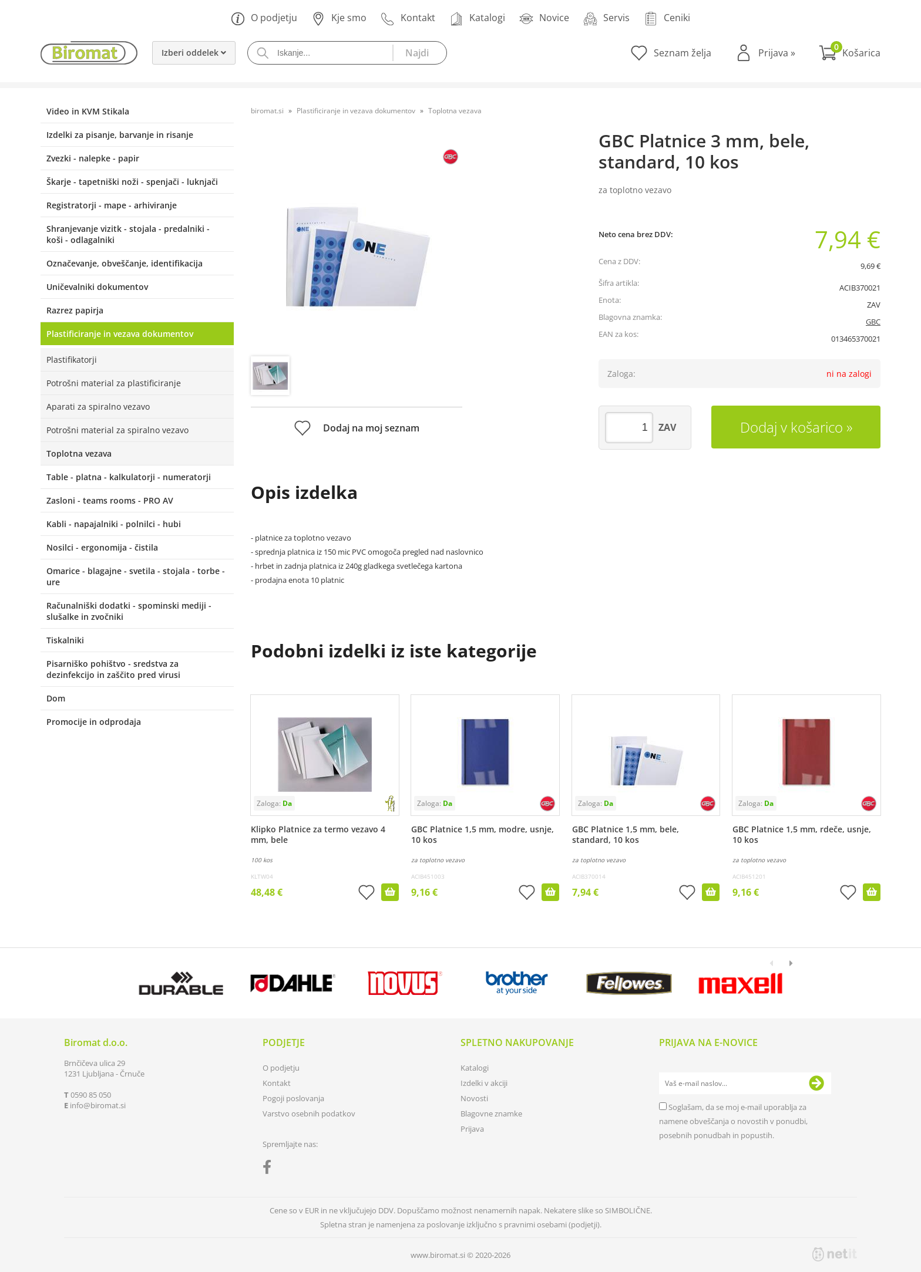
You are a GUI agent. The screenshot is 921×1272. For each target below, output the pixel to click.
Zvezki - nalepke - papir (92, 158)
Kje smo (339, 18)
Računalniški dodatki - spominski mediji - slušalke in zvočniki (128, 611)
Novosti (474, 1098)
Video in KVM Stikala (87, 111)
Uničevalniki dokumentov (97, 286)
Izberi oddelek (194, 52)
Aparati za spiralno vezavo (98, 406)
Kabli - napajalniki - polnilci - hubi (113, 523)
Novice (544, 18)
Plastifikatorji (71, 359)
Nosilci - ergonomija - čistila (102, 547)
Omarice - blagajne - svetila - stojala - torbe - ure (135, 576)
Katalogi (477, 18)
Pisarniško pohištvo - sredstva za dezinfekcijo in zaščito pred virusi (113, 669)
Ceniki (667, 18)
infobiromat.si (98, 1105)
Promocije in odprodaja (93, 721)
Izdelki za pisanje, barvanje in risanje (119, 134)
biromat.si (267, 111)
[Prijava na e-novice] (816, 1083)
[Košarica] (849, 53)
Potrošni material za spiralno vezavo (117, 430)
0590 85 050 (90, 1094)
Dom (55, 698)
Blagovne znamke (491, 1113)
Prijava (776, 52)
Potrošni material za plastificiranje (113, 383)
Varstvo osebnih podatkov (309, 1113)
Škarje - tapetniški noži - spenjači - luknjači (132, 181)
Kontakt (408, 18)
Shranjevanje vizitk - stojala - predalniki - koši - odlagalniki (128, 234)
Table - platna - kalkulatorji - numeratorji (128, 477)
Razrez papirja (74, 310)
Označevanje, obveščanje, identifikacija (124, 263)
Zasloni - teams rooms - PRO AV (109, 500)
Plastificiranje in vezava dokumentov (119, 333)
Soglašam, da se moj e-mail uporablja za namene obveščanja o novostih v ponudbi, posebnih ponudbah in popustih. (733, 1121)
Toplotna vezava (79, 453)
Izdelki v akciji (483, 1083)
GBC (873, 321)
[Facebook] (270, 1169)
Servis (606, 18)
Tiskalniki (65, 640)
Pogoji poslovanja (293, 1098)
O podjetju (264, 18)
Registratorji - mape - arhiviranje (111, 205)
